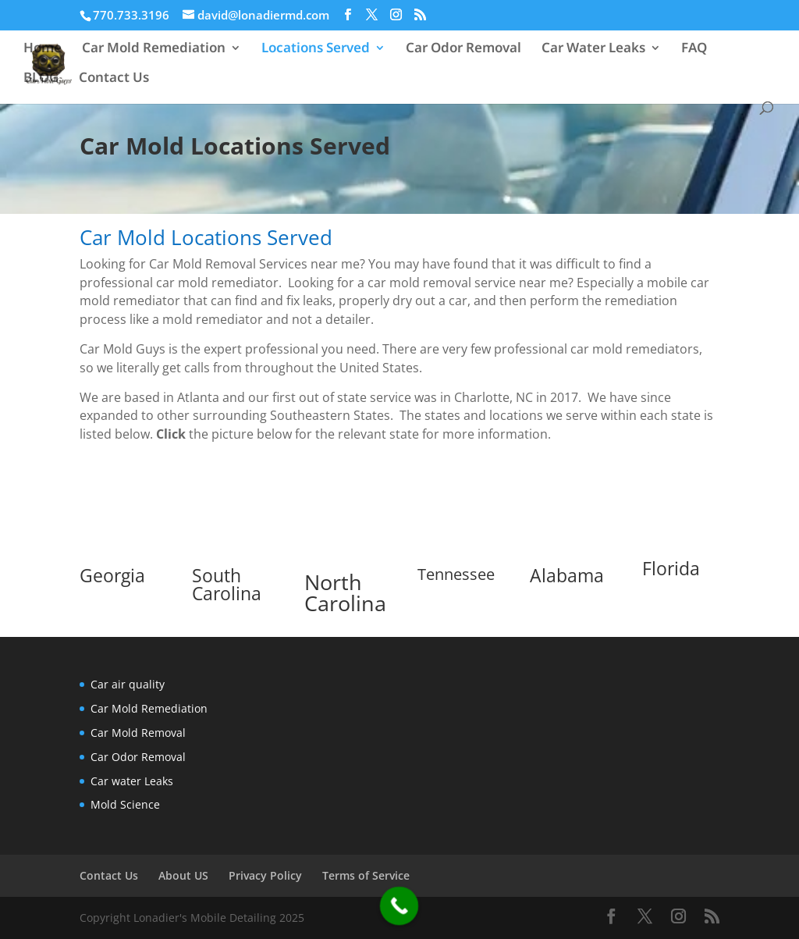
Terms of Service (366, 875)
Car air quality (128, 684)
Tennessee (456, 574)
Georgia (112, 575)
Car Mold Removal (138, 732)
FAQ (694, 49)
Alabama (567, 575)
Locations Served (315, 49)
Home (42, 49)
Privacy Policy (265, 875)
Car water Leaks (132, 781)
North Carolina (345, 592)
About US (183, 875)
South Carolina (226, 584)
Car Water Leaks (593, 49)
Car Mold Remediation (153, 49)
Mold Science (125, 804)
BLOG (41, 79)
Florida (671, 568)
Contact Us (114, 79)
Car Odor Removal (463, 49)
